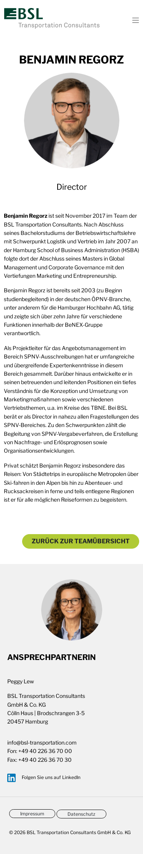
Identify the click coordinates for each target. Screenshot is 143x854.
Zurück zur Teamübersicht (81, 541)
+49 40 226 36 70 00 (45, 751)
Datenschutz (81, 814)
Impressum (32, 814)
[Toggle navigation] (133, 19)
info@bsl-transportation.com (42, 742)
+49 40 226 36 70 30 (45, 759)
